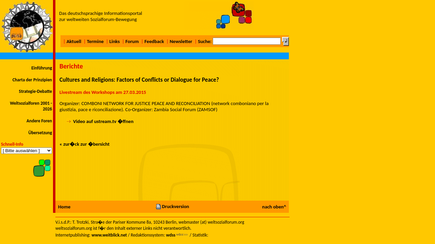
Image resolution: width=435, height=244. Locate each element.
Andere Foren (39, 121)
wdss (170, 235)
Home (64, 207)
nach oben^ (274, 207)
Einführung (41, 68)
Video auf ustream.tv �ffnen (103, 121)
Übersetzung (40, 133)
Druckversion (172, 206)
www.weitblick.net (109, 235)
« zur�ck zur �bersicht (84, 144)
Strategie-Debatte (35, 91)
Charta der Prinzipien (32, 80)
